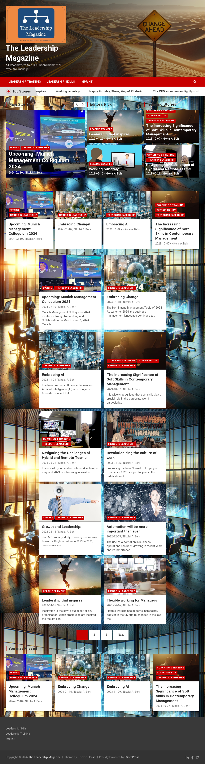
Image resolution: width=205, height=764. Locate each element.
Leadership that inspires (109, 134)
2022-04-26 (96, 138)
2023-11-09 (113, 229)
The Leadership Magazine (44, 757)
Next (121, 634)
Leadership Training (25, 81)
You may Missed (22, 648)
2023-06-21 (153, 173)
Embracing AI (117, 224)
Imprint (87, 81)
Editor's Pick (101, 104)
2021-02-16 (96, 173)
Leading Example (101, 129)
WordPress (132, 757)
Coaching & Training (160, 110)
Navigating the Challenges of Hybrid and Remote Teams (170, 166)
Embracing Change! (74, 224)
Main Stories (19, 104)
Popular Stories (22, 185)
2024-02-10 (16, 172)
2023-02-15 (49, 531)
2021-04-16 (114, 605)
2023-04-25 (114, 462)
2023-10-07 (153, 138)
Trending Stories (161, 104)
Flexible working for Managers (132, 600)
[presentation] (77, 104)
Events (14, 147)
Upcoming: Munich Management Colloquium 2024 (39, 160)
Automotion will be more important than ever (127, 529)
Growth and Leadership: (61, 526)
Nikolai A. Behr (33, 172)
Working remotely (76, 91)
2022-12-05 (114, 536)
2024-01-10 (65, 229)
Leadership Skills (61, 81)
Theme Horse (86, 757)
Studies (48, 517)
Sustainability (157, 115)
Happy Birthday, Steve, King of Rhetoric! (125, 91)
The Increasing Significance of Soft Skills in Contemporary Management (171, 130)
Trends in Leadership (35, 147)
